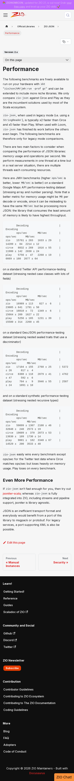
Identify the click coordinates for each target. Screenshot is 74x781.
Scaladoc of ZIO (15, 612)
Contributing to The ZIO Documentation (29, 703)
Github (9, 633)
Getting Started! (13, 591)
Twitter (9, 647)
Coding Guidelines (15, 710)
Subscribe (12, 668)
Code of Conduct (14, 751)
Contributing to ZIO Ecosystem (23, 696)
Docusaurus (37, 773)
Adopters (9, 745)
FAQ (6, 738)
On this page (13, 60)
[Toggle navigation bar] (5, 15)
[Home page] (6, 26)
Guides (8, 605)
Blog (6, 731)
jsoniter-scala (12, 493)
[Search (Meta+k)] (67, 15)
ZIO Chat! (64, 777)
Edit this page (14, 542)
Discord (10, 640)
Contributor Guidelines (18, 689)
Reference (10, 598)
